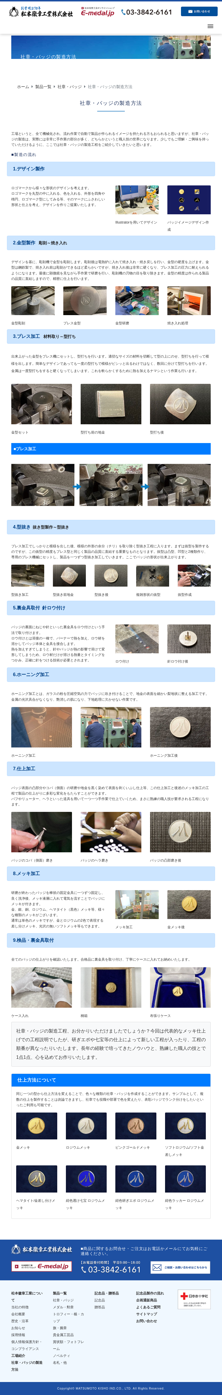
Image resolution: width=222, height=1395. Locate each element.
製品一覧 (43, 86)
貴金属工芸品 (63, 1335)
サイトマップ (146, 1314)
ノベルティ (61, 1356)
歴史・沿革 (20, 1321)
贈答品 (100, 1307)
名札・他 (60, 1363)
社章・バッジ (70, 86)
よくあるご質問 (148, 1307)
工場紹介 (18, 1356)
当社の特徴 (20, 1307)
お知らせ (18, 1328)
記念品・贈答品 (107, 1293)
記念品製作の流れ (150, 1293)
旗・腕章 (60, 1328)
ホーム (23, 86)
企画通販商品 (146, 1300)
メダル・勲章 (63, 1307)
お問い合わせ (146, 1321)
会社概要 (18, 1314)
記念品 (100, 1300)
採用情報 (18, 1335)
